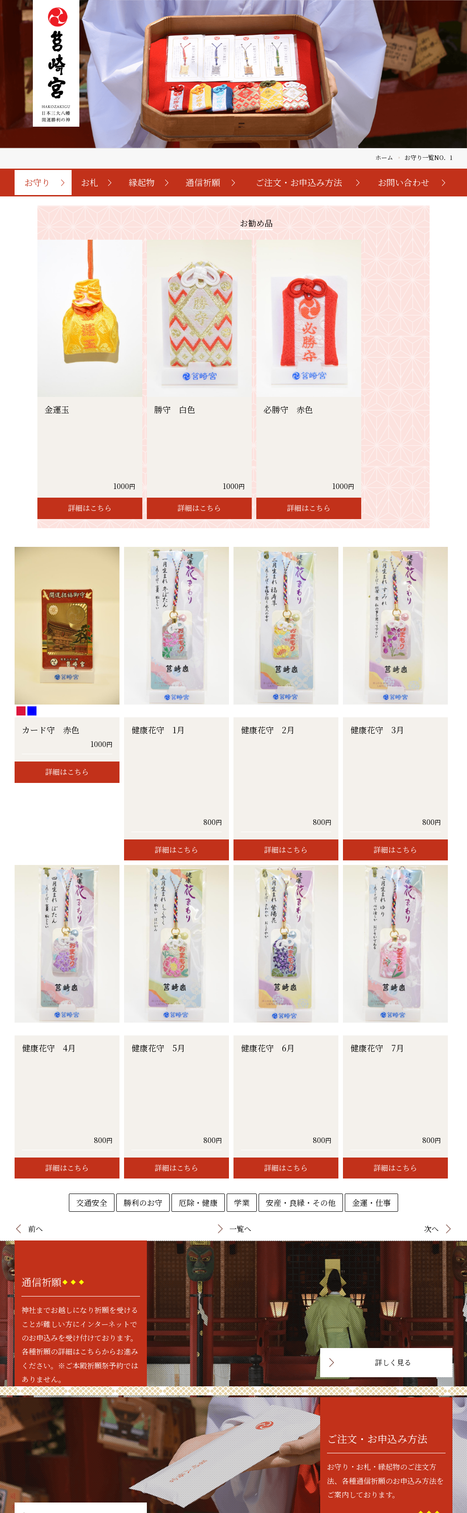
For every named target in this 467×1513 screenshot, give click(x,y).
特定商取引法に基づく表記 (308, 1470)
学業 (241, 984)
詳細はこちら (90, 446)
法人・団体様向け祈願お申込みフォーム (403, 1470)
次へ (431, 1010)
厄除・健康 (198, 984)
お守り (37, 182)
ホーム (384, 157)
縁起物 (142, 182)
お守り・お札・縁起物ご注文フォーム (400, 1439)
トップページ (214, 1439)
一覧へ (240, 1010)
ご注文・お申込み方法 (298, 182)
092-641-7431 (82, 1490)
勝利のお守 (143, 984)
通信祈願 (203, 182)
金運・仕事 (371, 984)
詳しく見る (393, 1144)
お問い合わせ (404, 182)
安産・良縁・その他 (301, 984)
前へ (35, 1010)
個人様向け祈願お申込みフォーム (395, 1460)
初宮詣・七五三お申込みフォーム (395, 1450)
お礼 (250, 1450)
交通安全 (91, 984)
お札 (89, 182)
